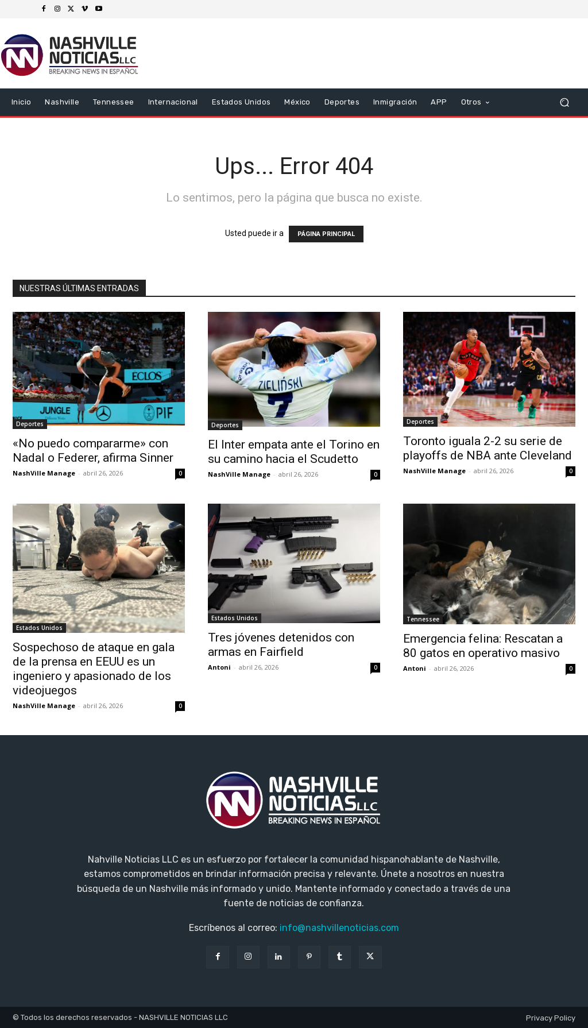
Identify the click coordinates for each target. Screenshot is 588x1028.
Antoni (219, 667)
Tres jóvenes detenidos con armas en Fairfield (281, 645)
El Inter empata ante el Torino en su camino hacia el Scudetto (294, 452)
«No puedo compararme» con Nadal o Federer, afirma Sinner (93, 450)
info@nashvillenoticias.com (339, 927)
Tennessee (423, 619)
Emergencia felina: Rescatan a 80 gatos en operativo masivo (483, 646)
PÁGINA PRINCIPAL (326, 234)
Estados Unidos (39, 628)
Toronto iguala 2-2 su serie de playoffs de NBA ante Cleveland (487, 448)
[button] (564, 102)
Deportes (30, 424)
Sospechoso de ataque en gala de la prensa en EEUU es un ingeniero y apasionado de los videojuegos (94, 668)
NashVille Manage (44, 473)
